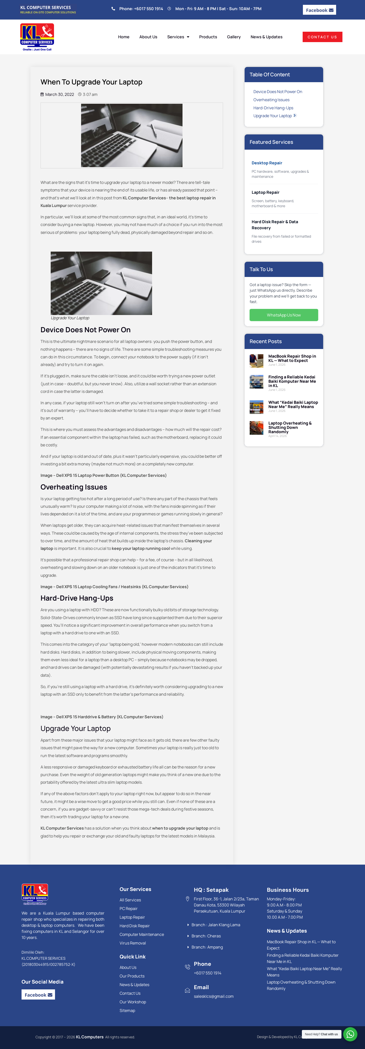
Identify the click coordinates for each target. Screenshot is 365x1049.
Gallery (234, 37)
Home (124, 37)
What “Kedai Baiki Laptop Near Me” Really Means (293, 404)
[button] (295, 115)
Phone (202, 964)
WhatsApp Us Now (284, 315)
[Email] (187, 990)
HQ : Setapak (211, 890)
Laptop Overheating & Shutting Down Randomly (290, 427)
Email (201, 987)
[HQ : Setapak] (187, 898)
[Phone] (187, 966)
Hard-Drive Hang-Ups (273, 108)
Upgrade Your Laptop (275, 115)
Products (208, 37)
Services (178, 36)
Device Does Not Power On (277, 91)
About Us (148, 37)
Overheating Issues (271, 99)
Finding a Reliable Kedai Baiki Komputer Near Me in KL (292, 381)
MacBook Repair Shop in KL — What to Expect (292, 358)
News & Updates (267, 37)
